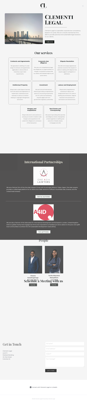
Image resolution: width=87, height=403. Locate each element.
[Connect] (43, 387)
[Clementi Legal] (43, 6)
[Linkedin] (83, 6)
